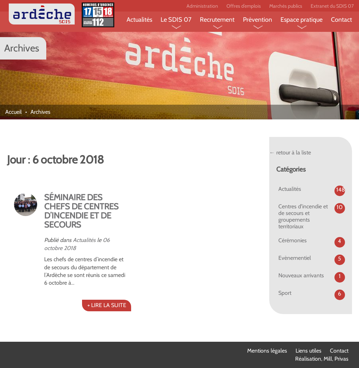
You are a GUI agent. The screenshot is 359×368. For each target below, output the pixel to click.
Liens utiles (308, 350)
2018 (70, 248)
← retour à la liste (290, 152)
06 (106, 240)
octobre (53, 248)
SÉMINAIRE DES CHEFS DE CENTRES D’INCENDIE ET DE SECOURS (81, 211)
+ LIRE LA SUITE (106, 305)
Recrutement (217, 19)
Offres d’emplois (243, 6)
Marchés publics (285, 6)
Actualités (139, 19)
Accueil (13, 112)
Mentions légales (267, 350)
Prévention (257, 19)
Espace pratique (301, 19)
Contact (341, 19)
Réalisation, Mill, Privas (321, 358)
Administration (202, 6)
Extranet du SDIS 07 (332, 6)
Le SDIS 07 (176, 19)
